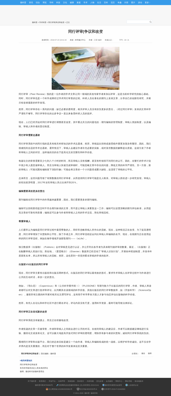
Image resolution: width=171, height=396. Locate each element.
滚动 (140, 2)
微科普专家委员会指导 (112, 385)
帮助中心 (118, 381)
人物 (92, 2)
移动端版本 (139, 381)
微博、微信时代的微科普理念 (32, 371)
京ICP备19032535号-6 (87, 389)
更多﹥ (148, 2)
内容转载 (90, 381)
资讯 (31, 2)
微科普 (23, 2)
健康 (72, 2)
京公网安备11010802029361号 (59, 389)
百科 (106, 2)
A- (128, 40)
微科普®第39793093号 (43, 385)
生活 (99, 2)
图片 (133, 2)
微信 (143, 353)
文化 (65, 2)
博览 (45, 2)
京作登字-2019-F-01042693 (113, 389)
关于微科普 (32, 381)
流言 (113, 2)
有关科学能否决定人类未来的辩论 (34, 368)
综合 (38, 2)
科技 (58, 2)
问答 (126, 2)
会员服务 (109, 381)
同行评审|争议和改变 (56, 22)
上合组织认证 (131, 385)
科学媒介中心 (80, 40)
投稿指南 (71, 381)
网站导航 (128, 381)
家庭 (79, 2)
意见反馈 (99, 381)
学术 (85, 2)
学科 (51, 2)
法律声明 (61, 381)
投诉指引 (80, 381)
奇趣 (120, 2)
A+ (126, 40)
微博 (149, 353)
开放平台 (52, 381)
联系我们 (42, 381)
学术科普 (42, 22)
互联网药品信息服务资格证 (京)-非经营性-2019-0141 (77, 385)
